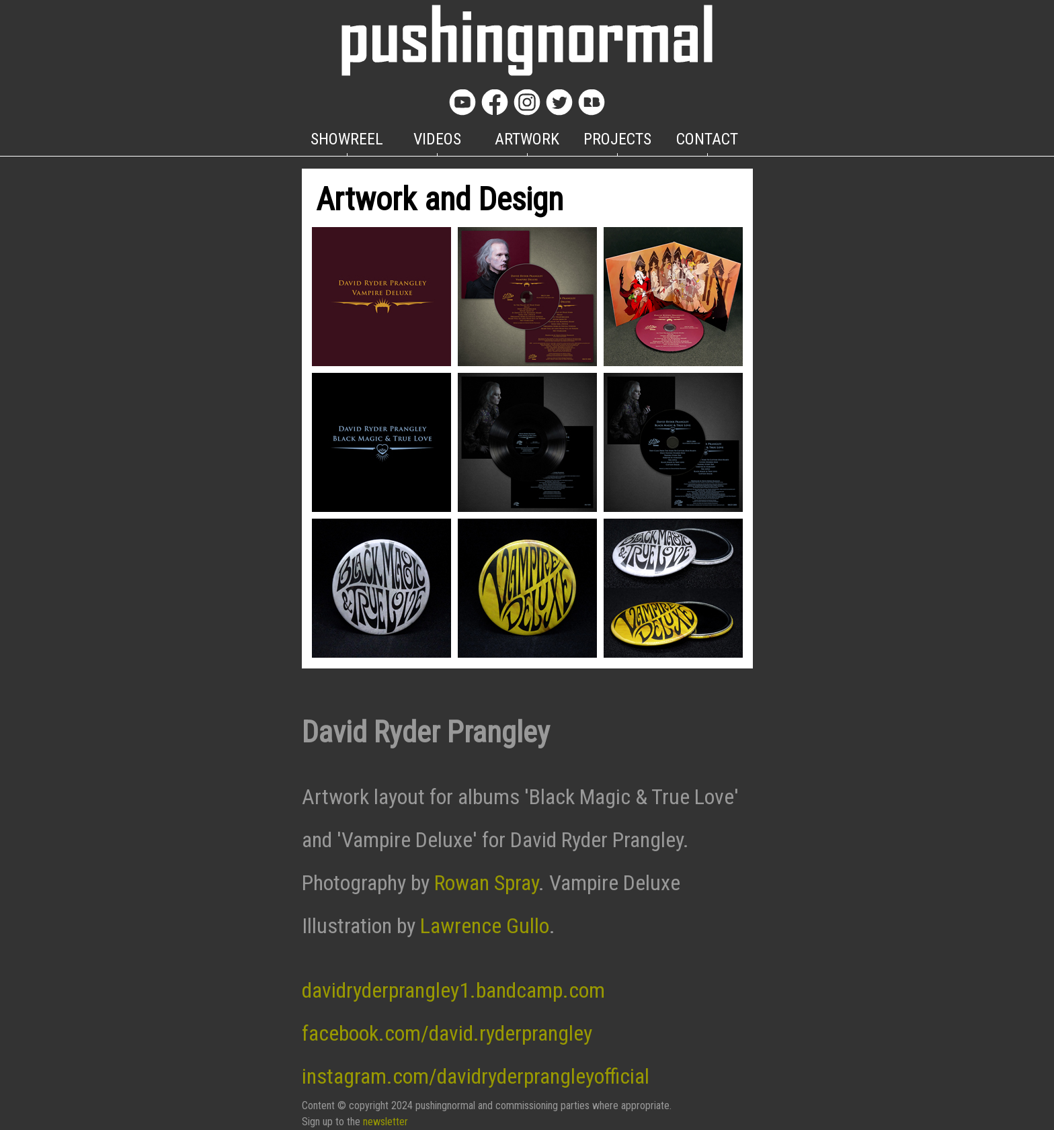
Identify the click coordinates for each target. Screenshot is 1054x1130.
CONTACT (707, 139)
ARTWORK (527, 139)
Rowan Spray (486, 883)
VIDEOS (437, 139)
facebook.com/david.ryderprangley (447, 1033)
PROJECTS (617, 139)
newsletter (385, 1121)
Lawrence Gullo (484, 926)
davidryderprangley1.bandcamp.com (453, 990)
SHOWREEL (347, 139)
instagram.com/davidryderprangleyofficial (475, 1076)
